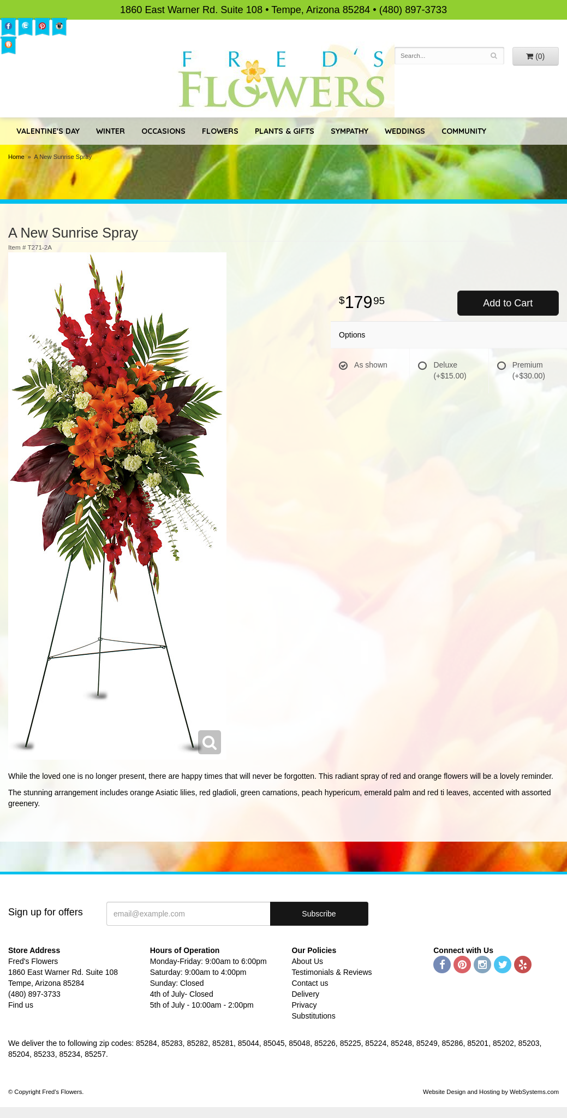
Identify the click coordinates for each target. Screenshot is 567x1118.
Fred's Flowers (283, 79)
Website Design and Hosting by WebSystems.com (491, 1092)
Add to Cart (508, 303)
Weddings (405, 131)
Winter (110, 131)
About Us (308, 961)
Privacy (304, 1005)
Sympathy (349, 131)
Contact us (310, 983)
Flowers (220, 131)
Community (463, 131)
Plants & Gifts (284, 131)
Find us (20, 1005)
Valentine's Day (48, 131)
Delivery (306, 994)
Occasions (163, 131)
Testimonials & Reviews (332, 972)
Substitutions (314, 1015)
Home (16, 156)
